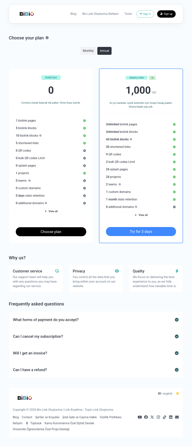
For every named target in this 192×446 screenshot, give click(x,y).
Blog (73, 14)
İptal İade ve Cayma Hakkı (79, 417)
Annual (104, 51)
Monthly (88, 51)
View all (51, 211)
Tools (128, 14)
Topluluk (34, 423)
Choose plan (51, 231)
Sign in (145, 13)
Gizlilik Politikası (111, 417)
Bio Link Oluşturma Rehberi (100, 14)
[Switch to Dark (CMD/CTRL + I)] (177, 393)
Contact (27, 417)
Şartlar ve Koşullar (47, 417)
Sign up (166, 13)
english (165, 393)
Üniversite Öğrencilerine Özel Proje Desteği (41, 429)
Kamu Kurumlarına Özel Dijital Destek (69, 423)
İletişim (17, 423)
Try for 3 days (141, 231)
